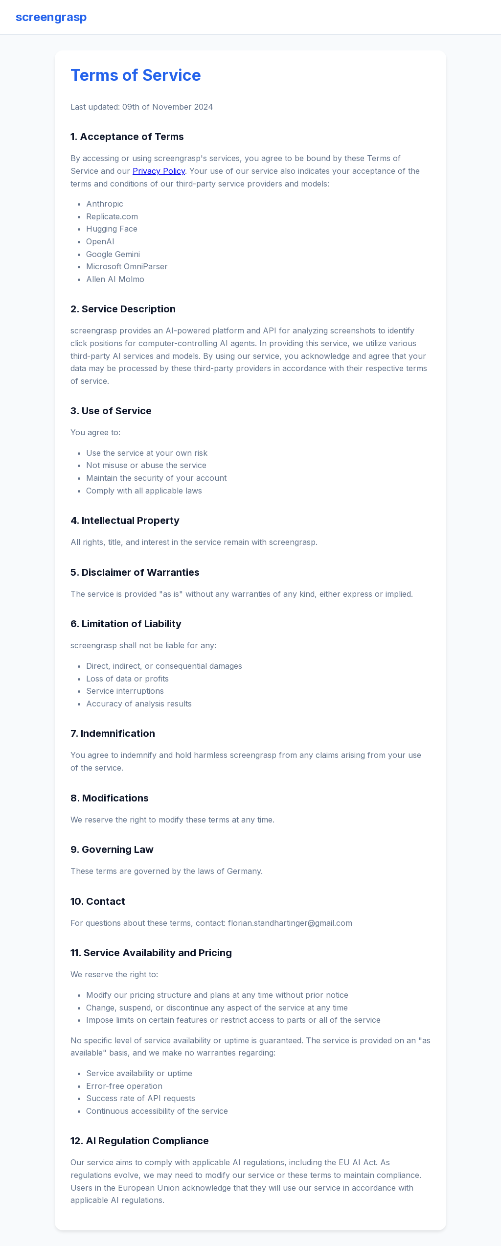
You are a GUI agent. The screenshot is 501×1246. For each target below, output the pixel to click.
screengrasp (51, 17)
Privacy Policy (159, 171)
